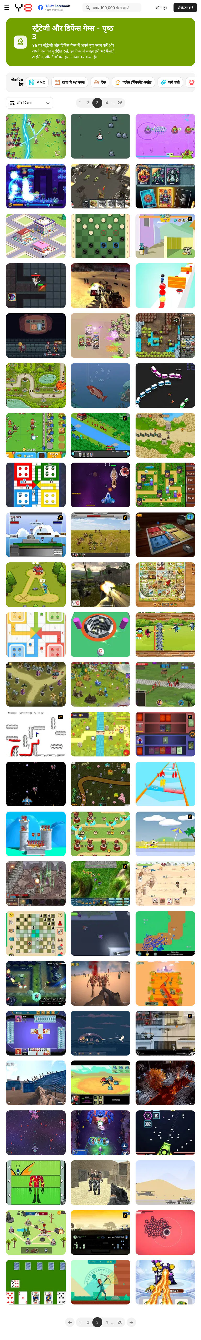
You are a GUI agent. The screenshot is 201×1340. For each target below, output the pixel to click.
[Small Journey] (100, 1083)
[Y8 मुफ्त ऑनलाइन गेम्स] (23, 7)
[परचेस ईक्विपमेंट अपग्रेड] (133, 82)
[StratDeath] (165, 1083)
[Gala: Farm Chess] (36, 933)
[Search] (87, 7)
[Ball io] (100, 634)
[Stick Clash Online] (36, 584)
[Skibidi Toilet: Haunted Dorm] (36, 285)
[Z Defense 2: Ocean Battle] (36, 1083)
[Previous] (70, 1322)
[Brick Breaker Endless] (165, 1132)
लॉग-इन (161, 7)
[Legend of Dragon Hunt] (36, 136)
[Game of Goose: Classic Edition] (165, 584)
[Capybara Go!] (100, 335)
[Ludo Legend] (36, 634)
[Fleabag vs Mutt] (165, 236)
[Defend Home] (100, 834)
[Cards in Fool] (36, 1282)
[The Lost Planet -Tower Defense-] (36, 186)
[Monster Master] (165, 734)
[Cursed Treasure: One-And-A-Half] (165, 335)
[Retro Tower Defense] (165, 485)
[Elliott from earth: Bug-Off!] (165, 136)
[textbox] (29, 102)
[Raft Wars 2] (165, 834)
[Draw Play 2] (36, 734)
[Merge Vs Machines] (165, 1282)
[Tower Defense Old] (165, 435)
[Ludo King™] (36, 485)
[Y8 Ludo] (165, 534)
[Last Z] (100, 983)
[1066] (100, 1232)
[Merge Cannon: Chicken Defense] (36, 435)
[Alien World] (100, 485)
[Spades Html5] (36, 1033)
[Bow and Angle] (100, 1282)
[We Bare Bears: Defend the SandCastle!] (165, 883)
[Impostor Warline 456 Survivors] (165, 634)
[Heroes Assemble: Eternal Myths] (100, 1132)
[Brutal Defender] (100, 1182)
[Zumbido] (100, 933)
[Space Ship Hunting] (36, 784)
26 (120, 102)
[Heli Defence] (165, 1182)
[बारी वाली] (170, 82)
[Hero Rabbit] (100, 136)
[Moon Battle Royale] (100, 285)
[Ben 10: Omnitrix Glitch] (36, 1182)
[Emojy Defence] (100, 784)
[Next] (187, 80)
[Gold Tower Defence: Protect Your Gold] (36, 385)
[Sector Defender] (100, 584)
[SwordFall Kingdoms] (100, 534)
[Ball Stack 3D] (165, 285)
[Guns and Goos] (165, 933)
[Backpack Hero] (36, 335)
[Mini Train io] (165, 385)
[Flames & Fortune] (165, 186)
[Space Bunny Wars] (36, 1132)
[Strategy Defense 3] (100, 435)
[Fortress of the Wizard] (36, 883)
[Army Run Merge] (165, 784)
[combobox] (29, 103)
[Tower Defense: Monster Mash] (36, 684)
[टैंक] (100, 82)
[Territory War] (36, 534)
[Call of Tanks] (100, 186)
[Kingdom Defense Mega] (100, 734)
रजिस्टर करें (185, 7)
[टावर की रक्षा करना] (69, 82)
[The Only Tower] (165, 1232)
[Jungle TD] (36, 983)
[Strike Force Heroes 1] (165, 1033)
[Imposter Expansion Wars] (36, 1232)
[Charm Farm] (100, 684)
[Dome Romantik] (100, 1033)
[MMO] (37, 82)
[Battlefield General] (100, 883)
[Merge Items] (36, 236)
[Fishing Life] (100, 385)
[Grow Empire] (165, 684)
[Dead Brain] (165, 983)
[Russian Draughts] (100, 236)
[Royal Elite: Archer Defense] (36, 834)
